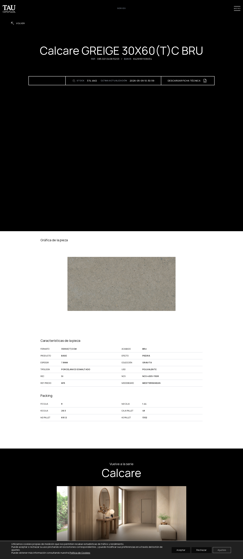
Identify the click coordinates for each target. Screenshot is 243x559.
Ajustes (222, 549)
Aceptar (181, 549)
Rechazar (201, 549)
